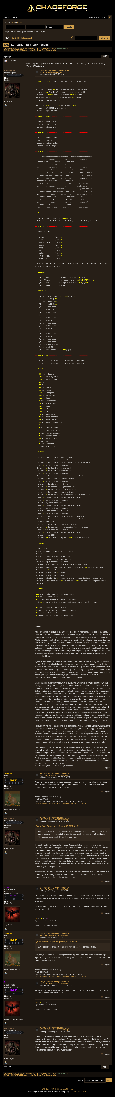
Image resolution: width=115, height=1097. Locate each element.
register (20, 22)
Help (13, 45)
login (13, 22)
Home (6, 45)
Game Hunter (61, 48)
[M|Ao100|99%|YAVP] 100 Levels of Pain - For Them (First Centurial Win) (55, 71)
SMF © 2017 (55, 1089)
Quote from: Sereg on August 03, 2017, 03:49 (56, 942)
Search (20, 45)
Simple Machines (67, 1089)
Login (35, 45)
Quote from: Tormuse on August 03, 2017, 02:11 (57, 826)
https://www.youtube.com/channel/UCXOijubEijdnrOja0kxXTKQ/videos (60, 803)
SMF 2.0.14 (46, 1089)
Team (28, 45)
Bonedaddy (9, 71)
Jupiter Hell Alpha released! (22, 38)
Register (44, 45)
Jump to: (80, 1080)
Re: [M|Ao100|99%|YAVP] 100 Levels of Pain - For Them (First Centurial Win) (54, 774)
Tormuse (8, 774)
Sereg (7, 887)
